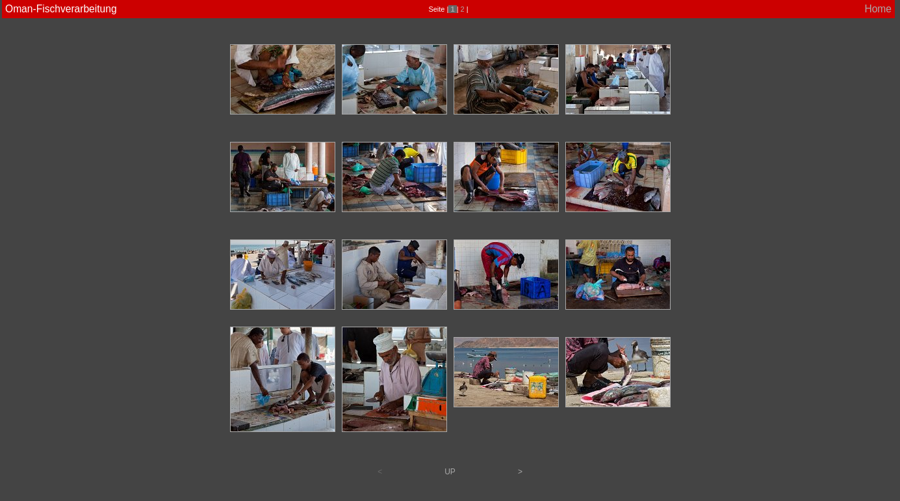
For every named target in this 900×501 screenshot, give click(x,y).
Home (878, 8)
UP (450, 471)
